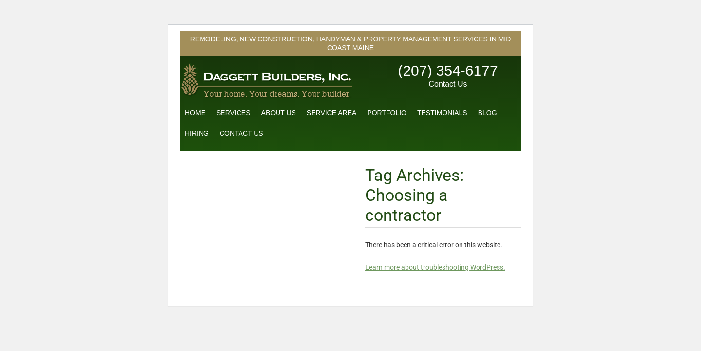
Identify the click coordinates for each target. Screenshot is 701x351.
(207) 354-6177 (448, 70)
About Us (278, 113)
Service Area (331, 113)
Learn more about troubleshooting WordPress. (435, 267)
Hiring (197, 133)
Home (195, 113)
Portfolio (386, 113)
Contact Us (447, 84)
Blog (487, 113)
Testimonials (442, 113)
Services (233, 113)
